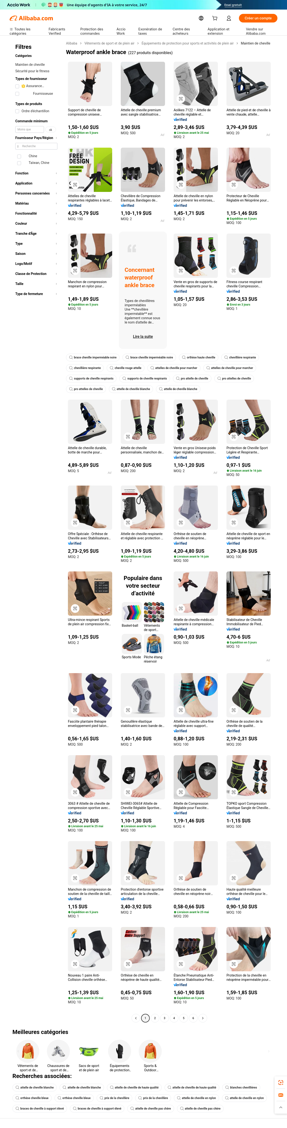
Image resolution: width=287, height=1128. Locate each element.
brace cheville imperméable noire (92, 357)
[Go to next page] (203, 1018)
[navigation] (36, 531)
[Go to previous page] (136, 1018)
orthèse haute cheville (198, 357)
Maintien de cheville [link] (255, 43)
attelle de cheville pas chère (150, 1109)
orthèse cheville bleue (32, 1098)
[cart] (215, 19)
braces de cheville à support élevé (40, 1109)
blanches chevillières (241, 1087)
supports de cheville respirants (91, 378)
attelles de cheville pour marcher (173, 368)
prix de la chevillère (114, 1098)
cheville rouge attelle (125, 368)
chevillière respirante (240, 357)
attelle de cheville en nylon (196, 1098)
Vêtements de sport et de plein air (109, 43)
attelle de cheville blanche (131, 389)
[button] (181, 99)
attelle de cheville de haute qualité (134, 1087)
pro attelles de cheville (234, 378)
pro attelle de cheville (192, 378)
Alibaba (71, 43)
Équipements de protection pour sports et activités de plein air (188, 43)
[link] (281, 1082)
